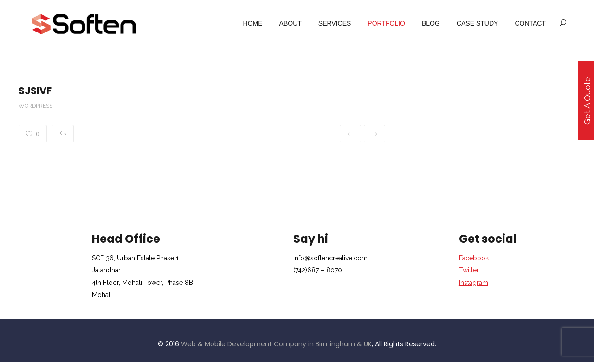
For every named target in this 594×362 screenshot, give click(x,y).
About (290, 23)
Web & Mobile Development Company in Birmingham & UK (276, 344)
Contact (530, 23)
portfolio (386, 23)
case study (477, 23)
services (334, 23)
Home (253, 23)
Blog (431, 23)
